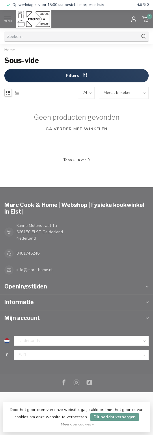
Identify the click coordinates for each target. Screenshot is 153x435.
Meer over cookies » (77, 424)
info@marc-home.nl (34, 270)
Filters (76, 75)
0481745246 (28, 253)
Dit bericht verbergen (115, 417)
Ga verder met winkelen (76, 129)
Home (9, 50)
